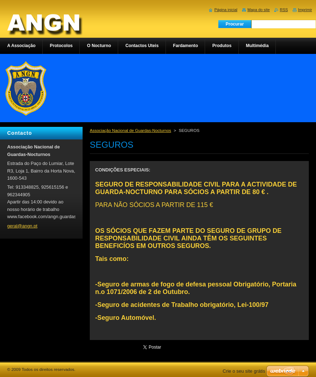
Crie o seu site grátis (244, 371)
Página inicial (225, 10)
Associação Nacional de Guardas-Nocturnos (130, 130)
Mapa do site (258, 10)
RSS (284, 10)
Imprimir (305, 10)
